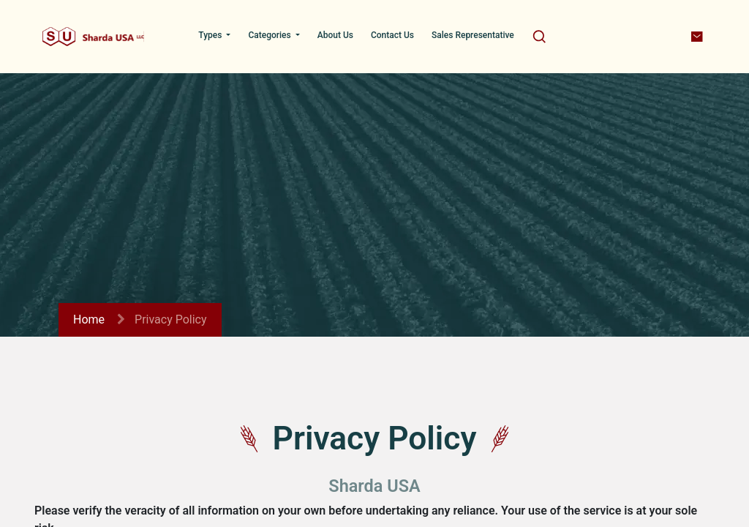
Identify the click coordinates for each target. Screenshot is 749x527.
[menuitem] (214, 35)
